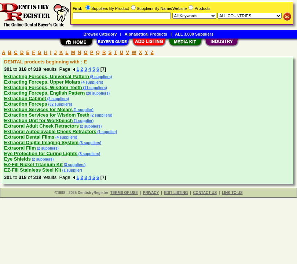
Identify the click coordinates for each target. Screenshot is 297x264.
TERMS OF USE (124, 193)
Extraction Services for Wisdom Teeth (46, 115)
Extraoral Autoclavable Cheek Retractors (50, 131)
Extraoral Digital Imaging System (41, 142)
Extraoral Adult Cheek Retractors (41, 126)
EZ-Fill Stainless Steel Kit (32, 170)
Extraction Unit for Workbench (38, 120)
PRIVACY (151, 193)
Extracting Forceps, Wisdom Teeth (43, 87)
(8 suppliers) (88, 154)
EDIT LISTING (176, 193)
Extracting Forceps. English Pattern (44, 93)
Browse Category (100, 34)
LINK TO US (232, 193)
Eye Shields (17, 159)
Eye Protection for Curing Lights (40, 153)
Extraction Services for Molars (38, 109)
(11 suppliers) (94, 88)
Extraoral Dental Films (29, 137)
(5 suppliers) (100, 77)
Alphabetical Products (146, 34)
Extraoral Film (20, 148)
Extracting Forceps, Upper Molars (42, 82)
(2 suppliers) (57, 99)
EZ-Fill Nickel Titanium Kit (33, 164)
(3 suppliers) (89, 143)
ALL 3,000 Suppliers (194, 34)
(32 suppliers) (59, 104)
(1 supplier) (83, 110)
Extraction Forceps (25, 104)
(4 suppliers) (91, 82)
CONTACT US (205, 193)
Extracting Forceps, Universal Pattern (46, 76)
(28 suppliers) (97, 93)
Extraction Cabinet (25, 98)
